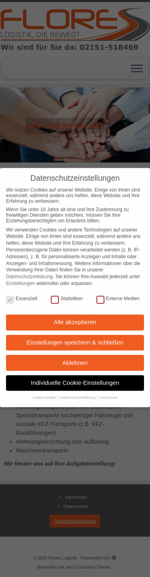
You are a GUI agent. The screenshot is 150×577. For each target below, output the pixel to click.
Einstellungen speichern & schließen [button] (75, 336)
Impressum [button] (109, 392)
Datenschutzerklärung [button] (78, 392)
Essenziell (21, 292)
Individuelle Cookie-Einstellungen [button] (75, 376)
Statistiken (66, 292)
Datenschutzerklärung (29, 271)
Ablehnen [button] (75, 356)
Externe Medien (118, 292)
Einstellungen (20, 277)
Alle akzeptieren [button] (75, 316)
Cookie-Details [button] (44, 392)
